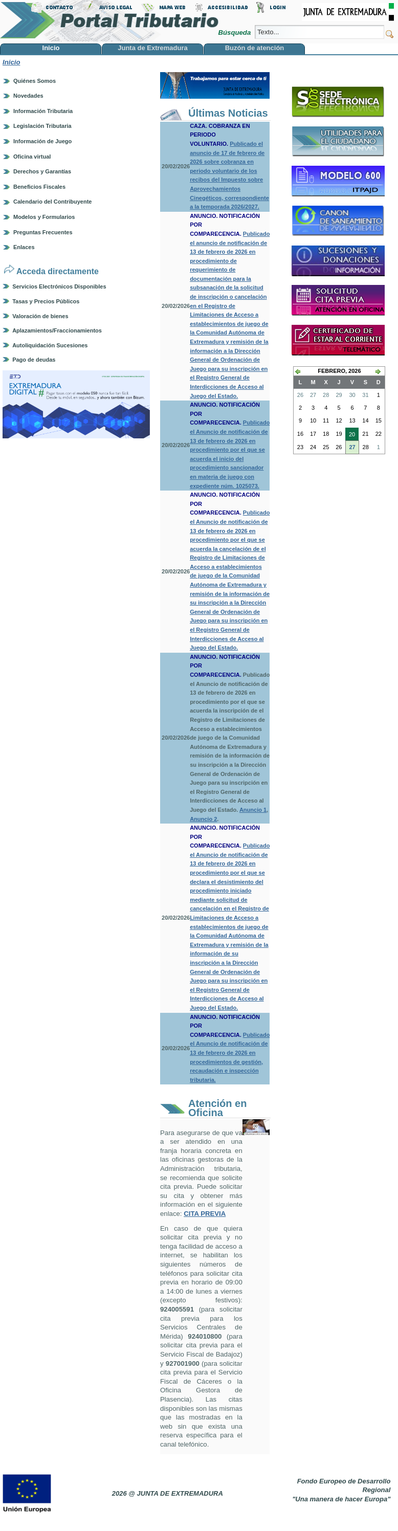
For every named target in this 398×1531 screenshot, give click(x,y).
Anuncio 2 (203, 819)
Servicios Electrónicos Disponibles (59, 286)
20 (350, 435)
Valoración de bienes (40, 316)
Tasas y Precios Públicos (45, 301)
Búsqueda (235, 32)
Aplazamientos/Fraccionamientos (57, 330)
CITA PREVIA (205, 1213)
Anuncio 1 (253, 810)
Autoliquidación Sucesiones (49, 345)
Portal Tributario (109, 20)
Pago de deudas (33, 360)
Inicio (11, 62)
